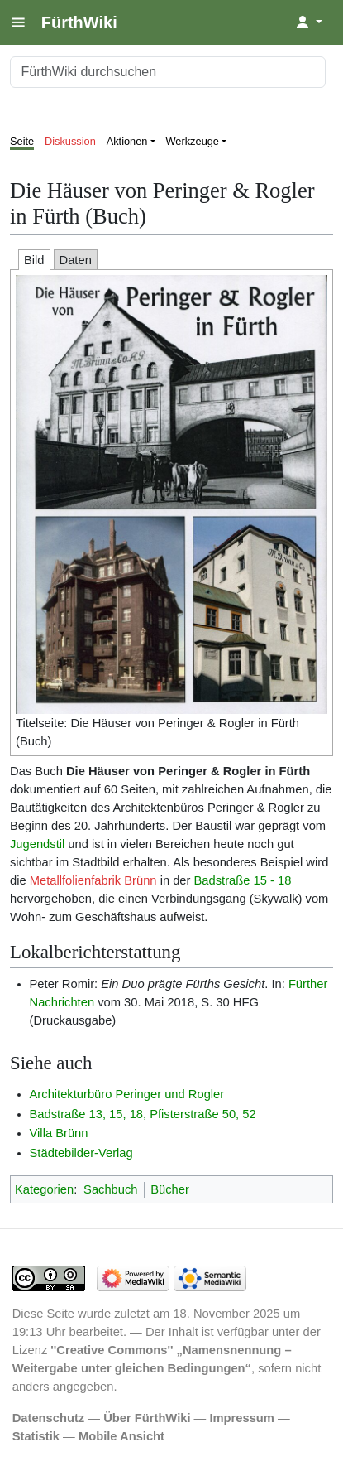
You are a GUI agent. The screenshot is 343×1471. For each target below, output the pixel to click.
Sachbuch (110, 1189)
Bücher (169, 1189)
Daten (76, 260)
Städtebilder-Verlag (81, 1153)
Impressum (241, 1418)
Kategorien (44, 1189)
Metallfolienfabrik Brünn (93, 880)
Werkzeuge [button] (193, 141)
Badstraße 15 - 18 (243, 880)
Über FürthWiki (146, 1418)
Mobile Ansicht (121, 1436)
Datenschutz (48, 1418)
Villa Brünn (59, 1133)
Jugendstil (37, 844)
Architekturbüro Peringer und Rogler (127, 1094)
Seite (22, 141)
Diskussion (70, 141)
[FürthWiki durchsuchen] (168, 72)
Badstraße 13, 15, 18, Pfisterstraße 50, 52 (143, 1114)
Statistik (36, 1436)
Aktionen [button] (127, 141)
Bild (34, 260)
